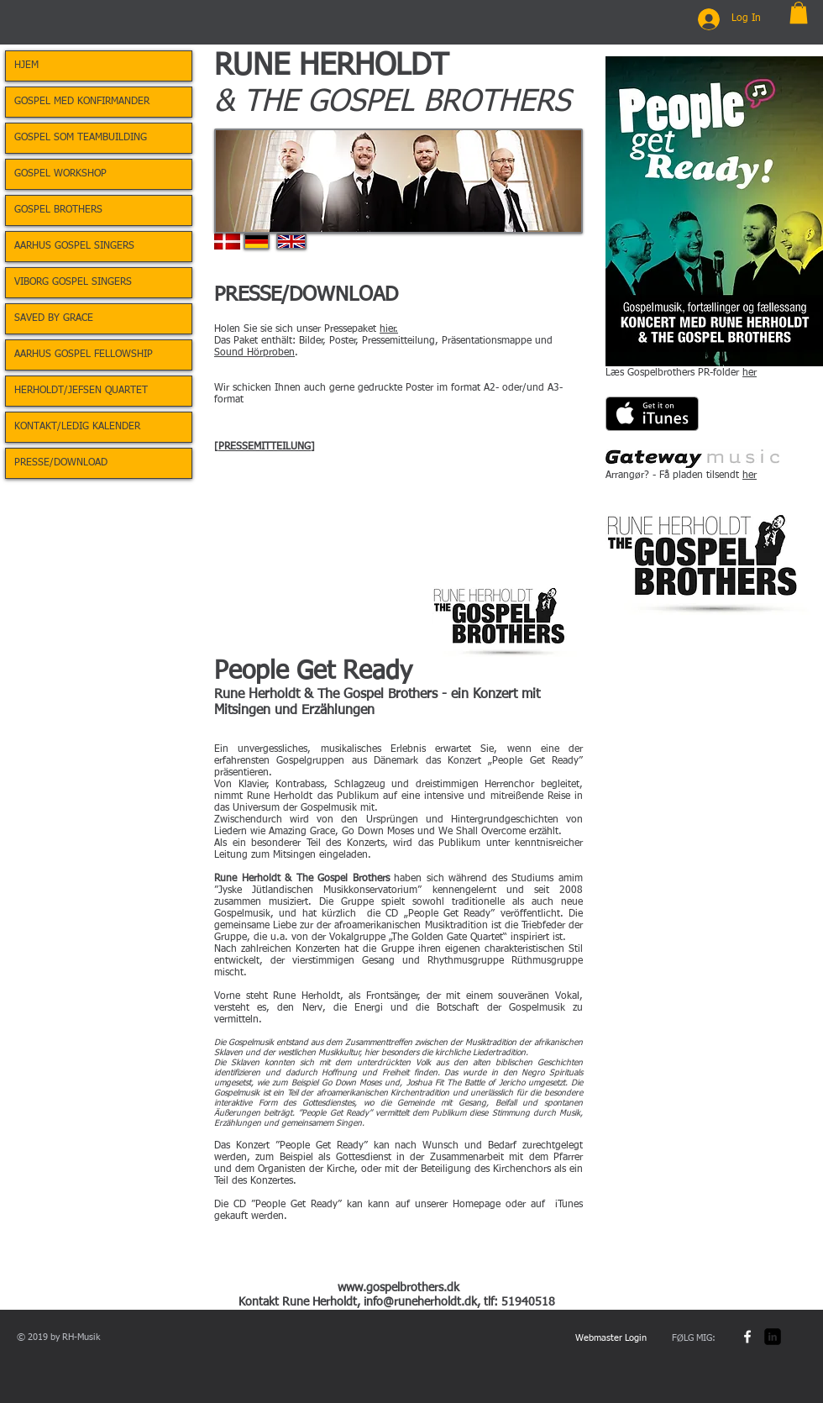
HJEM (26, 65)
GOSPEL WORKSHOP (60, 174)
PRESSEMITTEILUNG (264, 447)
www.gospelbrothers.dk (398, 1288)
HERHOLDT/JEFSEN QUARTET (81, 391)
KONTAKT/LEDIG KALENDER (77, 427)
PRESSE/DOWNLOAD (60, 463)
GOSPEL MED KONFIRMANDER (81, 102)
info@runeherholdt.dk (420, 1302)
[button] (798, 13)
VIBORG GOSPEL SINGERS (73, 282)
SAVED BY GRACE (53, 318)
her (749, 373)
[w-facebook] (747, 1336)
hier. (389, 329)
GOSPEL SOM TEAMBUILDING (80, 138)
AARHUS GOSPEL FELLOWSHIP (83, 354)
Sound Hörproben (254, 353)
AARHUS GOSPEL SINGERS (74, 246)
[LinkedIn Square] (772, 1336)
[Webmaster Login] (611, 1339)
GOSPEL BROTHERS (58, 210)
